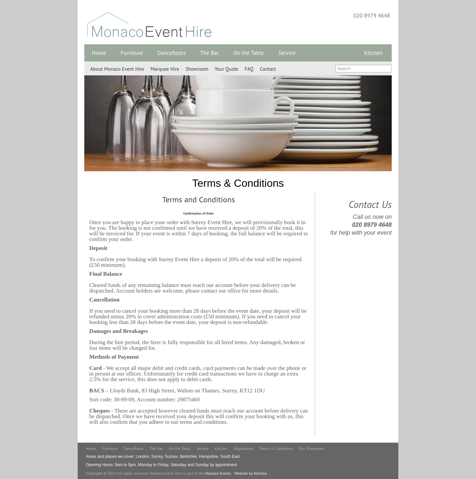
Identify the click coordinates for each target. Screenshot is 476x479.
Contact (268, 69)
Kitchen (373, 53)
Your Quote (226, 69)
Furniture (132, 53)
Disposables (243, 448)
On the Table (248, 53)
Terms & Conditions (276, 448)
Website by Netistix (250, 473)
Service (287, 53)
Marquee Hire (165, 69)
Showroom (197, 69)
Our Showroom (312, 448)
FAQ (249, 69)
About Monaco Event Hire (117, 69)
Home (99, 53)
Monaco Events (218, 473)
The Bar (209, 53)
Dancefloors (171, 53)
